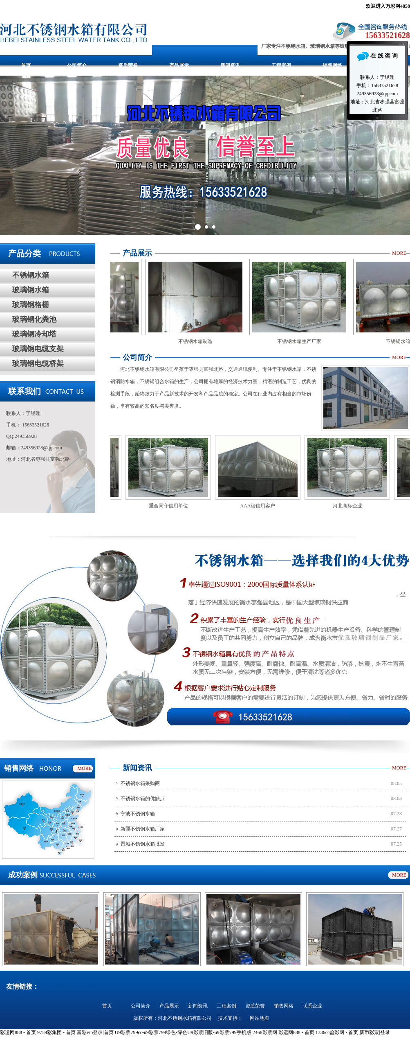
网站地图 (259, 1018)
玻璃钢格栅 (30, 305)
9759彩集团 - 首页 (56, 1032)
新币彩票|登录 (374, 1032)
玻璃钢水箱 (30, 290)
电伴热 (88, 985)
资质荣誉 (128, 65)
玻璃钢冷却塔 (34, 334)
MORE (399, 253)
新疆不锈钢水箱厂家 (143, 829)
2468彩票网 (265, 1032)
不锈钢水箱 (30, 275)
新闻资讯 (230, 65)
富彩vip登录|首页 (95, 1032)
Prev (10, 155)
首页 (26, 65)
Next (399, 155)
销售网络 (332, 65)
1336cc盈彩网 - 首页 (337, 1032)
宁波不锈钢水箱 (138, 814)
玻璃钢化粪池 (34, 319)
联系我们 (24, 391)
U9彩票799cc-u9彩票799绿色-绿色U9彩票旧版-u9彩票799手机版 (183, 1032)
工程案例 (281, 65)
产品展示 (179, 65)
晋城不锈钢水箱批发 (143, 844)
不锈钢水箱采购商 (140, 783)
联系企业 (312, 1006)
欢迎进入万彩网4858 (388, 6)
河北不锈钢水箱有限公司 (185, 1018)
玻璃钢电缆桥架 (38, 363)
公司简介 (77, 65)
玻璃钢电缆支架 (38, 349)
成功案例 (23, 875)
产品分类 (24, 253)
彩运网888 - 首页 (18, 1032)
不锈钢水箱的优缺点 (143, 798)
